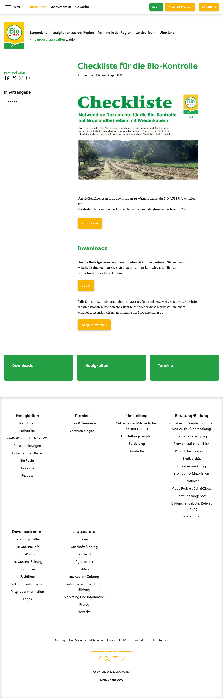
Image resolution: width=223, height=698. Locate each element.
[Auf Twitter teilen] (14, 78)
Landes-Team (145, 32)
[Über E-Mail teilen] (21, 78)
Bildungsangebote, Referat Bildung (191, 506)
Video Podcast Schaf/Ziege (192, 488)
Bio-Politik (27, 554)
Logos (27, 599)
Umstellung (137, 416)
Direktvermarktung (191, 466)
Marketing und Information (84, 597)
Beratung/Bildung (191, 416)
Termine (82, 416)
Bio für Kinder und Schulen (86, 640)
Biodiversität (191, 458)
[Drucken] (27, 78)
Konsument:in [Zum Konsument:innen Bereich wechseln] (60, 7)
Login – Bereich (158, 640)
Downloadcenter (27, 532)
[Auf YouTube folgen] (116, 658)
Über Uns (167, 32)
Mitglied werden (180, 7)
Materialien (191, 473)
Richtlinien (27, 423)
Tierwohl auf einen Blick (191, 443)
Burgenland (39, 32)
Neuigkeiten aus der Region (73, 32)
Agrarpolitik (84, 561)
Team (84, 539)
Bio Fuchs (27, 460)
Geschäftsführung (84, 547)
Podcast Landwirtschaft (27, 584)
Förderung (137, 443)
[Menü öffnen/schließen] (15, 7)
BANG (84, 569)
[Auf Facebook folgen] (99, 658)
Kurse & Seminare (82, 423)
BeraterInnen (191, 516)
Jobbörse (27, 468)
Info (27, 547)
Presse (84, 604)
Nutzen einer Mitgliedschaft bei (137, 426)
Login (156, 7)
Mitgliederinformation (27, 591)
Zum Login (90, 223)
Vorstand (84, 554)
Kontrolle (137, 451)
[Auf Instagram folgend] (124, 658)
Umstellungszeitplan (137, 436)
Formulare (27, 569)
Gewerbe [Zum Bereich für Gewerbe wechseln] (82, 7)
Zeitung (27, 561)
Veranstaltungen (82, 431)
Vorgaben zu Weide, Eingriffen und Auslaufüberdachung (192, 426)
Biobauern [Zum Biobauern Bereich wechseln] (38, 7)
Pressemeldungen (27, 445)
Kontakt (84, 612)
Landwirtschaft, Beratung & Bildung (84, 587)
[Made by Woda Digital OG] (111, 680)
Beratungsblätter (27, 539)
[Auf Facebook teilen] (7, 78)
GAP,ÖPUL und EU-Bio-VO (27, 438)
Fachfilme (27, 576)
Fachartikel (27, 431)
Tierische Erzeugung (191, 436)
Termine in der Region (114, 32)
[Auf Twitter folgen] (107, 658)
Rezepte (27, 475)
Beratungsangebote (192, 496)
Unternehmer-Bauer (27, 453)
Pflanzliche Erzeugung (191, 451)
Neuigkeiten (27, 416)
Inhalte (12, 102)
